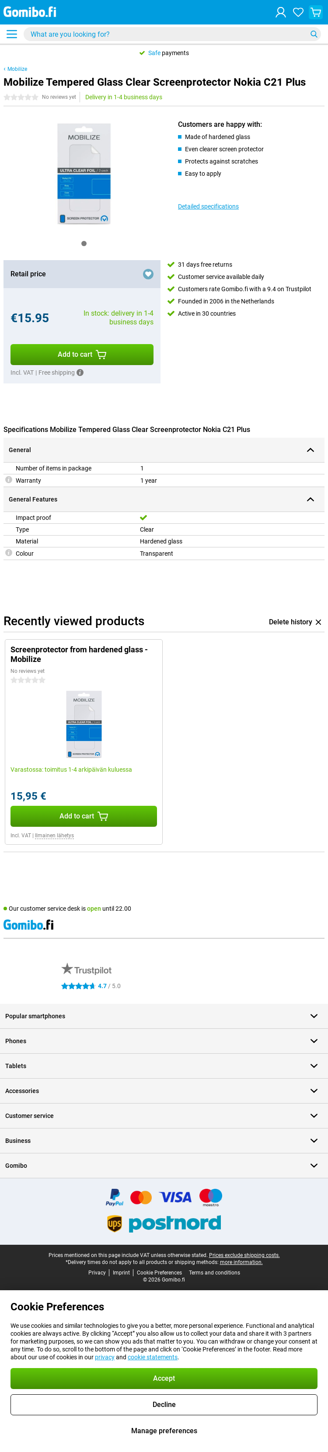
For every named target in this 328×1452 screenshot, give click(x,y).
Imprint (121, 1273)
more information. (241, 1262)
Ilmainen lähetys (54, 835)
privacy (105, 1357)
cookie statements (153, 1357)
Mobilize (17, 69)
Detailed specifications (208, 206)
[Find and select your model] (172, 34)
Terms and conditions (214, 1273)
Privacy (97, 1273)
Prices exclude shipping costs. (244, 1255)
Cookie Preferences (159, 1273)
